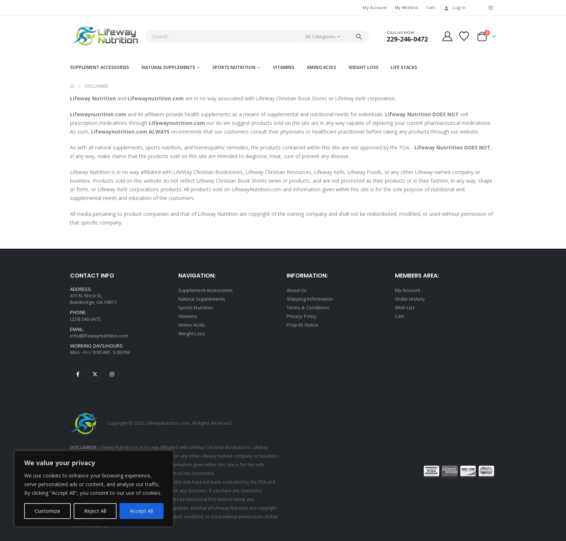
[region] (93, 489)
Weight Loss (363, 67)
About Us (297, 290)
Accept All (141, 510)
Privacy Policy (302, 316)
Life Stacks (404, 67)
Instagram (112, 374)
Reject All (95, 510)
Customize (47, 510)
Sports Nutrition (234, 67)
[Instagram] (491, 7)
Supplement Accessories (99, 67)
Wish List (404, 307)
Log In (454, 7)
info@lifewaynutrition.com (99, 335)
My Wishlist (406, 7)
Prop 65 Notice (302, 325)
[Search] (359, 36)
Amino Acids (321, 67)
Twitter (95, 374)
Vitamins (283, 67)
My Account (375, 7)
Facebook (78, 374)
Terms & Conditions (308, 307)
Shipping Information (310, 299)
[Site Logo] (105, 36)
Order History (410, 299)
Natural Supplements (168, 67)
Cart (430, 7)
